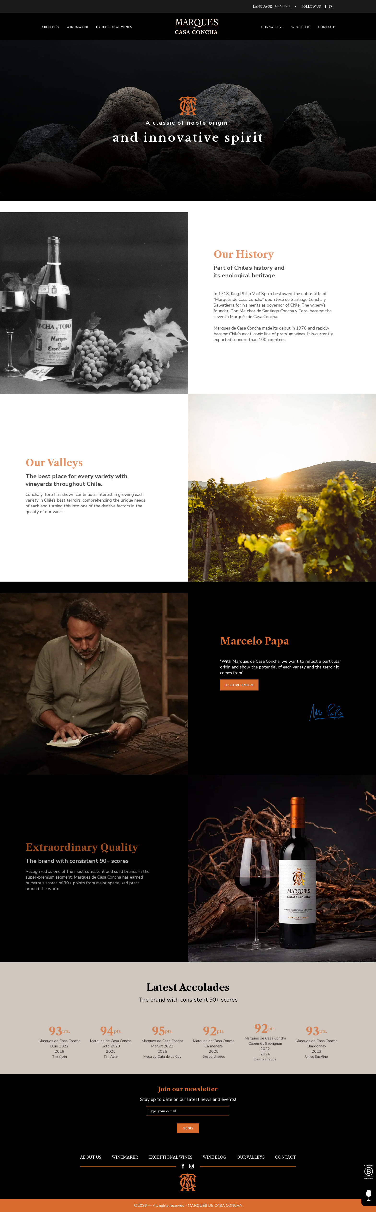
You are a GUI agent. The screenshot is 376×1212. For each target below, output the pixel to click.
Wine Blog (300, 27)
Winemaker (77, 27)
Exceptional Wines (114, 27)
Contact (326, 27)
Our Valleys (272, 27)
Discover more (239, 685)
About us (50, 27)
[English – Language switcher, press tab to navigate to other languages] (286, 6)
